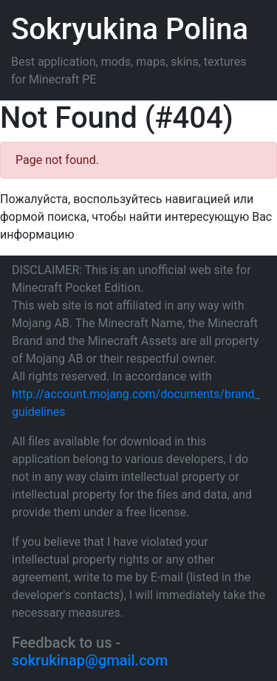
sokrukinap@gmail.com (90, 660)
